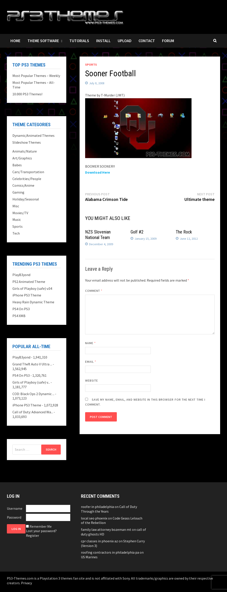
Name (90, 343)
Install (103, 40)
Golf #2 (137, 232)
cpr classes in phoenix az (99, 541)
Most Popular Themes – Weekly (36, 75)
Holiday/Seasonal (25, 199)
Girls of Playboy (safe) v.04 (32, 288)
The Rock (184, 232)
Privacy (26, 583)
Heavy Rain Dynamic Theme (33, 302)
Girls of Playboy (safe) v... (31, 382)
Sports (91, 65)
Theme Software (43, 40)
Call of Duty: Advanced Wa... (32, 412)
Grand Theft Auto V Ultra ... (32, 364)
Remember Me (40, 526)
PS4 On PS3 (21, 309)
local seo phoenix (94, 518)
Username (14, 508)
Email (90, 362)
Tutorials (79, 40)
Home (15, 40)
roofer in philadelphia (97, 506)
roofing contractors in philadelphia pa (110, 552)
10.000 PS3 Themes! (27, 94)
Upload (124, 40)
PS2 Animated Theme (28, 281)
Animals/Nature (24, 151)
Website (91, 380)
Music (16, 219)
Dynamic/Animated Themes (33, 135)
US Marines (89, 557)
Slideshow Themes (26, 142)
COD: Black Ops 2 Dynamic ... (33, 394)
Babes (17, 165)
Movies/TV (20, 213)
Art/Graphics (22, 158)
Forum (168, 40)
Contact (147, 40)
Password (14, 517)
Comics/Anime (23, 185)
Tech (16, 233)
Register (32, 535)
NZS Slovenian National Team (98, 234)
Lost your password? (41, 531)
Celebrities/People (26, 178)
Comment (94, 291)
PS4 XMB (18, 316)
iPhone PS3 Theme (26, 295)
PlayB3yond (21, 274)
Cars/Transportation (28, 172)
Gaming (18, 192)
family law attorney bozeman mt (106, 529)
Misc (15, 206)
